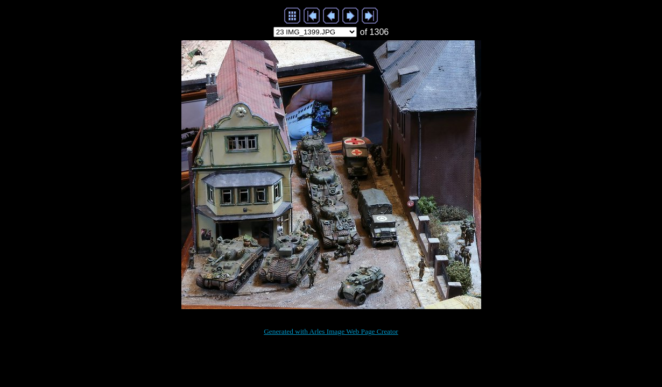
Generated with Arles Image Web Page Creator (331, 331)
